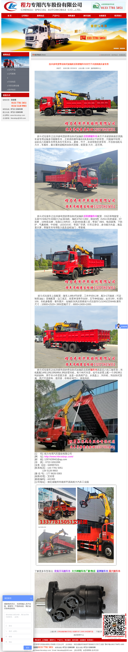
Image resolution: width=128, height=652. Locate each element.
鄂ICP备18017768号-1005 (114, 644)
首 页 (10, 16)
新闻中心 (53, 640)
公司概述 (45, 640)
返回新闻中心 (95, 68)
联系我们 (118, 16)
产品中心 (56, 16)
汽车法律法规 (12, 86)
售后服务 (68, 640)
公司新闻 (10, 74)
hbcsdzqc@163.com (18, 118)
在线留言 (102, 16)
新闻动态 (40, 16)
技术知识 (10, 90)
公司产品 (10, 70)
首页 (108, 55)
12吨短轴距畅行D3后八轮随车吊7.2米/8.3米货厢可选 (75, 631)
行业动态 (10, 82)
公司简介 (25, 16)
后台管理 (78, 650)
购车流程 (87, 16)
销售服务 (71, 16)
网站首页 (38, 640)
